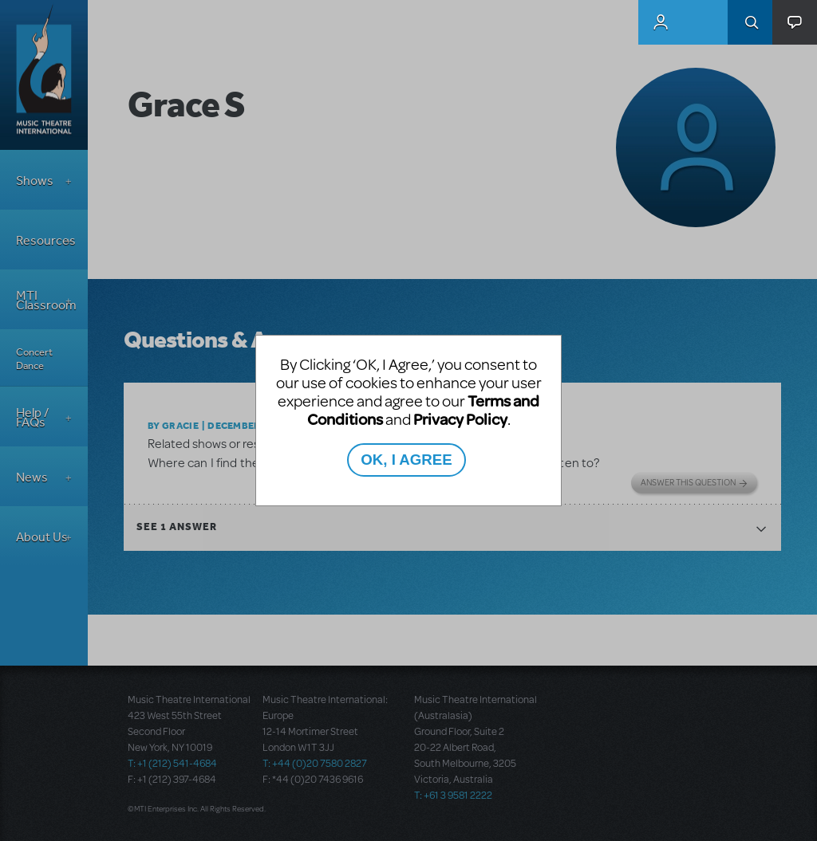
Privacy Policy (460, 418)
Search (750, 22)
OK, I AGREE (406, 459)
